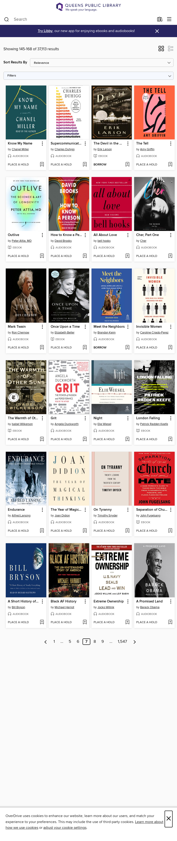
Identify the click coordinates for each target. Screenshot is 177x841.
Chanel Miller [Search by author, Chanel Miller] (20, 149)
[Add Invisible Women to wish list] (170, 348)
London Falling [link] (148, 418)
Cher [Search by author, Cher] (143, 241)
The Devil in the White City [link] (110, 144)
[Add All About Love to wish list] (127, 256)
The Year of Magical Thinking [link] (67, 510)
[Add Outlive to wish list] (42, 256)
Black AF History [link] (64, 601)
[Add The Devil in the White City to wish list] (127, 165)
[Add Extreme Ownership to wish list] (127, 623)
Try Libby (45, 31)
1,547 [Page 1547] (122, 641)
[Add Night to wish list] (127, 440)
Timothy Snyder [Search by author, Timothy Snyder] (107, 515)
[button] (161, 50)
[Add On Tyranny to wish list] (127, 531)
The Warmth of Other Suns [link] (24, 418)
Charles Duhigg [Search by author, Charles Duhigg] (64, 149)
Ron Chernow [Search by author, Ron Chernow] (20, 332)
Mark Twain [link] (17, 327)
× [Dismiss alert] (157, 31)
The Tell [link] (142, 144)
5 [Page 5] (70, 641)
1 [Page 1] (54, 641)
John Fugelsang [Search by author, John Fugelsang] (150, 515)
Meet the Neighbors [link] (109, 327)
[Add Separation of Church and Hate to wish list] (170, 531)
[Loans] (160, 20)
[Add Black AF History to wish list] (85, 623)
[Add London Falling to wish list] (170, 440)
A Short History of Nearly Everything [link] (24, 601)
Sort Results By (15, 62)
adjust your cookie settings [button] (64, 827)
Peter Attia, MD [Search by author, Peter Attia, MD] (22, 241)
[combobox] (79, 19)
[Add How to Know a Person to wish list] (85, 256)
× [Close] (168, 819)
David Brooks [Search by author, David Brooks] (63, 241)
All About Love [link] (105, 235)
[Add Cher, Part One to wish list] (170, 256)
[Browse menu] (169, 19)
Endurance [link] (16, 510)
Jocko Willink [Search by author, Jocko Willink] (105, 607)
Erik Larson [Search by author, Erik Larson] (104, 149)
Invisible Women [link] (149, 327)
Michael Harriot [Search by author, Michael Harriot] (64, 607)
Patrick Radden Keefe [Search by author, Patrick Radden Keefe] (154, 424)
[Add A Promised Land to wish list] (170, 623)
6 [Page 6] (78, 641)
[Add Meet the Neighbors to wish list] (127, 348)
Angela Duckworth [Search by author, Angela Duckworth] (67, 424)
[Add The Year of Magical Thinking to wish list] (85, 531)
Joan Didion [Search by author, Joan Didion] (62, 515)
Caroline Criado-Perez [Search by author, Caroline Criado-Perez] (154, 332)
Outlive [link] (13, 235)
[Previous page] (45, 641)
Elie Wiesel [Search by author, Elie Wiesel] (104, 424)
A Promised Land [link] (149, 601)
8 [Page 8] (95, 641)
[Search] (6, 19)
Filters (11, 76)
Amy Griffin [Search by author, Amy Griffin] (147, 149)
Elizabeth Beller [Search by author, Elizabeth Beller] (64, 332)
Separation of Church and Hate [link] (152, 510)
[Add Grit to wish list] (85, 440)
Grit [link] (53, 418)
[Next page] (134, 641)
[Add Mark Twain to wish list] (42, 348)
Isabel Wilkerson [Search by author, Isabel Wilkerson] (22, 424)
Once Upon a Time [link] (65, 327)
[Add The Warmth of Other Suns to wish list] (42, 440)
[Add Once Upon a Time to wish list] (85, 348)
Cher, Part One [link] (147, 235)
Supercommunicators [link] (67, 144)
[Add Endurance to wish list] (42, 531)
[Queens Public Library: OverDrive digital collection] (88, 7)
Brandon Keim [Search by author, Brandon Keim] (106, 332)
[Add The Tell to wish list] (170, 165)
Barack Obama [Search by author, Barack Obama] (149, 607)
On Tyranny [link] (103, 510)
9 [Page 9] (102, 641)
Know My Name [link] (20, 144)
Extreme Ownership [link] (109, 601)
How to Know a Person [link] (67, 235)
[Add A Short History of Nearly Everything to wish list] (42, 623)
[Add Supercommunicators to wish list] (85, 165)
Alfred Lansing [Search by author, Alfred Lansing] (21, 515)
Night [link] (98, 418)
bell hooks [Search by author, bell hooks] (104, 241)
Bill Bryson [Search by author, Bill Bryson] (18, 607)
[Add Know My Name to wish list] (42, 165)
